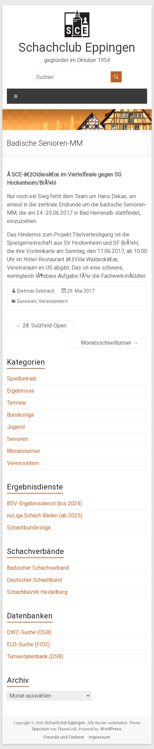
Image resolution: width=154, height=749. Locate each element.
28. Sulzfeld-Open (41, 325)
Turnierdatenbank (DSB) (35, 656)
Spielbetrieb (21, 378)
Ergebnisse (20, 390)
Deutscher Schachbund (34, 580)
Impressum (99, 737)
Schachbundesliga (29, 527)
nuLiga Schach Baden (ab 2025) (44, 515)
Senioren (26, 301)
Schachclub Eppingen (77, 47)
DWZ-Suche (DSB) (29, 632)
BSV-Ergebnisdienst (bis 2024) (44, 503)
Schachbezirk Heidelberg (37, 592)
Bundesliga (20, 415)
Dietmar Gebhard (35, 291)
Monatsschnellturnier (109, 343)
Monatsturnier (23, 451)
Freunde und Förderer (64, 737)
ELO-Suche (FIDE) (28, 644)
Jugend (16, 427)
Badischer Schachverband (38, 568)
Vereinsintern (53, 301)
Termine (16, 402)
